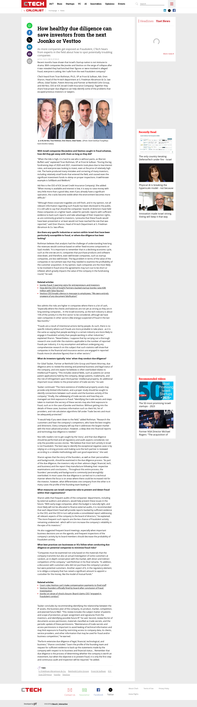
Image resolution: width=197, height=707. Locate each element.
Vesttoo (66, 674)
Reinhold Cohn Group (78, 671)
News (62, 10)
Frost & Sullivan (98, 671)
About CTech (133, 689)
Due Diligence (45, 674)
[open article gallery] (75, 118)
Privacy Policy (164, 689)
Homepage (53, 10)
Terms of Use (148, 689)
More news (168, 54)
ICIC (109, 671)
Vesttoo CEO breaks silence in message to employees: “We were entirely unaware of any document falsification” (74, 295)
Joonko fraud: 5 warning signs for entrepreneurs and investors (70, 285)
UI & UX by (56, 704)
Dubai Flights (133, 694)
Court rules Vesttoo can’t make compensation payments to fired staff (73, 585)
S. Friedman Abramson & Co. (52, 671)
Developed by (30, 704)
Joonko (57, 674)
